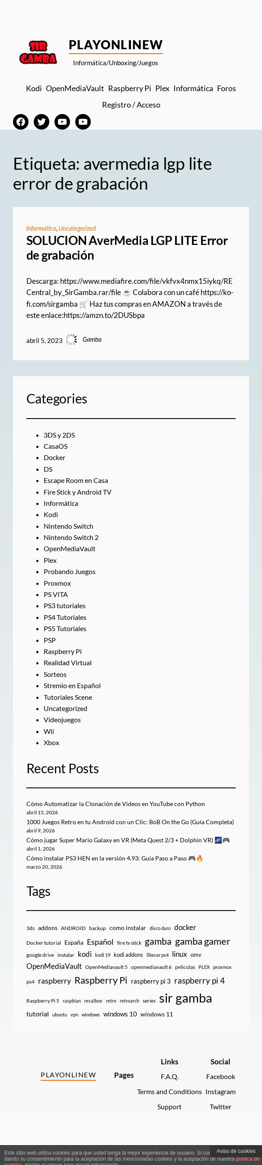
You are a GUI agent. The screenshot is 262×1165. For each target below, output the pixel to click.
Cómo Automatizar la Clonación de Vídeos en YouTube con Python (118, 803)
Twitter (219, 1126)
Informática (41, 228)
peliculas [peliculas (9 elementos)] (185, 987)
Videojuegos (63, 719)
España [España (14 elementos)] (73, 962)
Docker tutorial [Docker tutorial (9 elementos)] (43, 962)
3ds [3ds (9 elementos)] (30, 948)
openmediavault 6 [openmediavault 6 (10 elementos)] (151, 987)
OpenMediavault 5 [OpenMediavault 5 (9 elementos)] (106, 987)
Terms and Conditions (165, 1111)
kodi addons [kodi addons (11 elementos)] (128, 974)
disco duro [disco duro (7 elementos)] (160, 948)
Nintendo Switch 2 (73, 537)
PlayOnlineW (116, 44)
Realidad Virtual (70, 662)
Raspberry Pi (64, 651)
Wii (49, 731)
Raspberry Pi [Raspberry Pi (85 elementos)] (101, 1000)
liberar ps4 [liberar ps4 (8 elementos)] (158, 975)
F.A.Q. (166, 1096)
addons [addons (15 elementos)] (48, 947)
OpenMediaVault (71, 548)
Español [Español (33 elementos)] (100, 961)
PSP (50, 640)
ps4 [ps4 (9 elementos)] (30, 1001)
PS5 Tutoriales (66, 628)
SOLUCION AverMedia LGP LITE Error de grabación (127, 247)
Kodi (51, 514)
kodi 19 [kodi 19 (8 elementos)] (102, 975)
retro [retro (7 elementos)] (111, 1020)
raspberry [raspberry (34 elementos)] (54, 1000)
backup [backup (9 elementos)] (97, 948)
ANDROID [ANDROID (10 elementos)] (73, 948)
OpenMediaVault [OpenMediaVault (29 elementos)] (54, 986)
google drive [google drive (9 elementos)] (40, 975)
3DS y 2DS (61, 435)
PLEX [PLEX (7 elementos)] (204, 987)
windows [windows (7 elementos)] (91, 1034)
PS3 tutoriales (66, 605)
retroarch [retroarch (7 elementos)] (129, 1020)
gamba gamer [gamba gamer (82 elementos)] (202, 961)
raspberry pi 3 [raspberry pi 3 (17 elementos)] (151, 1001)
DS (48, 469)
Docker (55, 457)
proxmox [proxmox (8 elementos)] (222, 987)
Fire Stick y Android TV (80, 492)
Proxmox (58, 583)
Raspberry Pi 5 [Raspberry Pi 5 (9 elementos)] (42, 1020)
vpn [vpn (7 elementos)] (74, 1034)
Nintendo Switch (70, 526)
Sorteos (56, 674)
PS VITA (57, 594)
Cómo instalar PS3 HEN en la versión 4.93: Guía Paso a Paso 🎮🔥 (119, 878)
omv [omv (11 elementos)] (196, 974)
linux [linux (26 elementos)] (179, 974)
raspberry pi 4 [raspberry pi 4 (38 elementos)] (199, 1000)
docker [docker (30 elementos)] (185, 947)
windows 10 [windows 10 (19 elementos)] (120, 1034)
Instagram (219, 1111)
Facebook (219, 1096)
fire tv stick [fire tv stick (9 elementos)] (129, 962)
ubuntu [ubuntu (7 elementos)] (59, 1034)
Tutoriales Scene (70, 697)
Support (165, 1126)
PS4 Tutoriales (66, 617)
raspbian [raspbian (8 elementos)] (72, 1020)
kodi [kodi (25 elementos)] (85, 974)
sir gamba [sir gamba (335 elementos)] (185, 1017)
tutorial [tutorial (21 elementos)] (37, 1034)
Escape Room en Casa (78, 480)
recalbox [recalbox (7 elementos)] (93, 1020)
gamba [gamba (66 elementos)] (158, 961)
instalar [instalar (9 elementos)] (66, 975)
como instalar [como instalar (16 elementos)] (127, 947)
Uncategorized (77, 228)
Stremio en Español (74, 685)
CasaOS (57, 446)
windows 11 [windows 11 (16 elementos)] (157, 1034)
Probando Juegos (71, 571)
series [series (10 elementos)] (149, 1020)
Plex (51, 560)
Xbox (52, 742)
